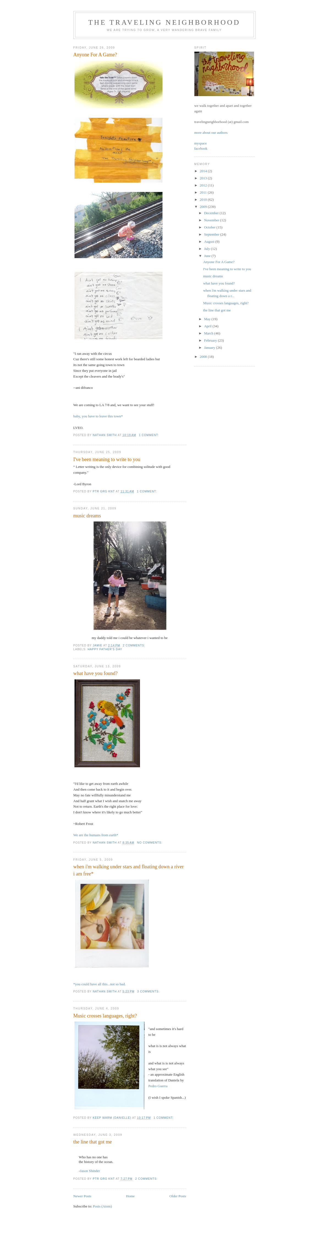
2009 (204, 207)
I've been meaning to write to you (106, 459)
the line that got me (92, 1142)
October (210, 227)
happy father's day (105, 649)
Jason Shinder (90, 1171)
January (210, 347)
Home (130, 1196)
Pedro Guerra (158, 1086)
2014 (204, 171)
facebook (201, 148)
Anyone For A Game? (95, 54)
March (209, 333)
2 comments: (134, 645)
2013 (204, 178)
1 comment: (149, 435)
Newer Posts (82, 1196)
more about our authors (211, 132)
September (212, 234)
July (207, 249)
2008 (204, 357)
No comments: (150, 842)
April (208, 326)
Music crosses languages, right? (105, 1016)
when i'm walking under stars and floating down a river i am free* (128, 870)
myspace (200, 143)
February (211, 340)
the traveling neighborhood (164, 22)
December (212, 213)
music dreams (87, 515)
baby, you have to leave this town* (98, 416)
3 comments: (149, 991)
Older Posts (177, 1196)
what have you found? (95, 673)
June (207, 256)
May (207, 319)
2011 (204, 192)
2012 (204, 185)
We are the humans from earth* (95, 835)
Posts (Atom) (102, 1206)
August (209, 241)
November (212, 220)
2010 (204, 199)
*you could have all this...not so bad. (99, 984)
